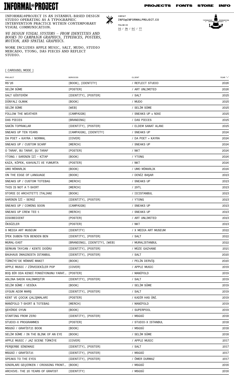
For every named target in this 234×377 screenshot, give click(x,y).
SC (133, 29)
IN (126, 29)
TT (140, 29)
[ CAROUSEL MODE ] (19, 70)
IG (119, 29)
